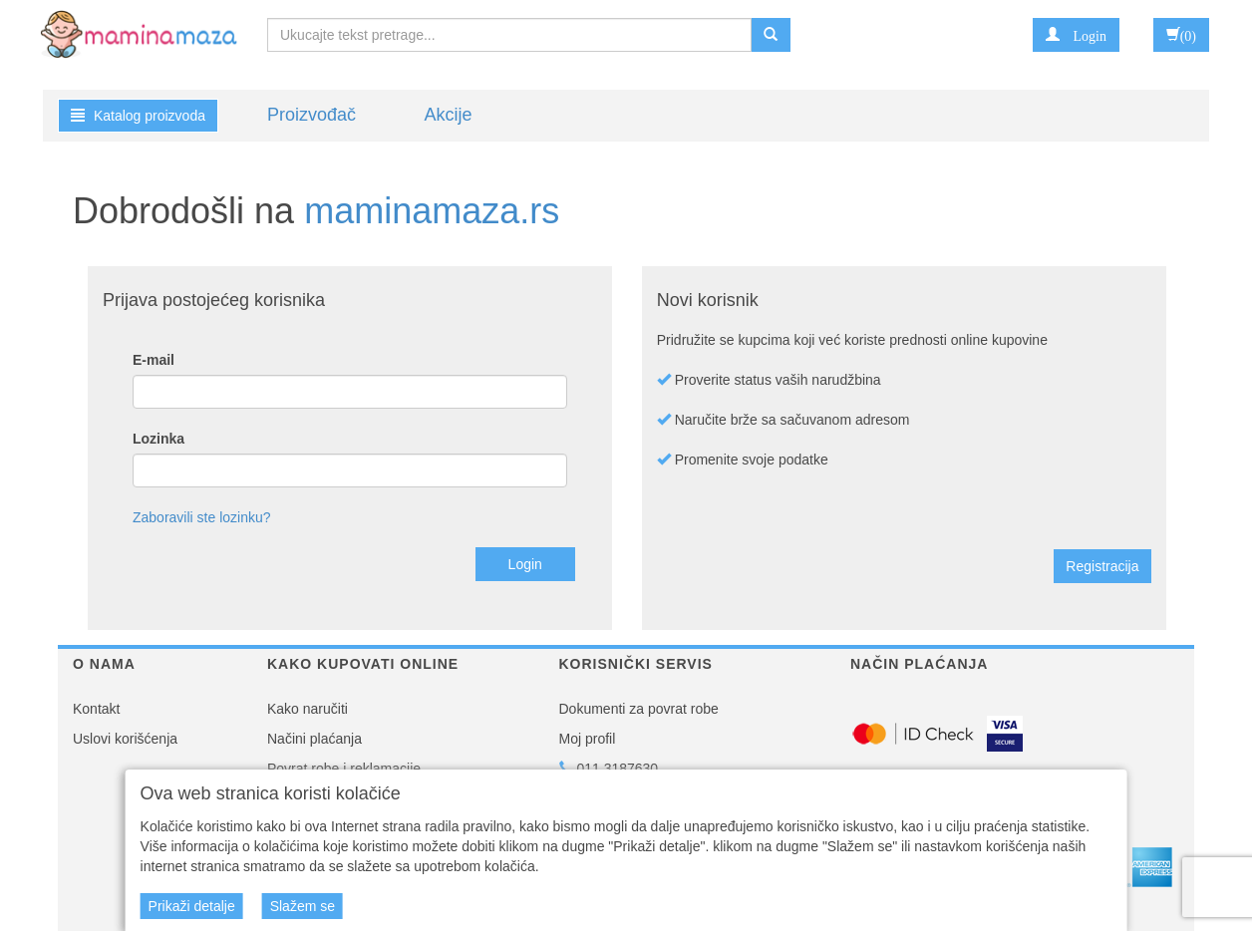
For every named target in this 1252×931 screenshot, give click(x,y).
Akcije (447, 115)
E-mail (153, 360)
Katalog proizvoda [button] (138, 116)
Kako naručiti (307, 709)
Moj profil (587, 739)
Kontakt (96, 709)
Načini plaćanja (314, 739)
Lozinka (158, 439)
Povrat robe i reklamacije (344, 768)
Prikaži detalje (192, 906)
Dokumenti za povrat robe (639, 709)
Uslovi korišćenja (125, 739)
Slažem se (302, 906)
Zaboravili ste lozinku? (202, 517)
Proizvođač (311, 115)
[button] (1076, 35)
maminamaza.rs (431, 210)
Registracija (1102, 566)
